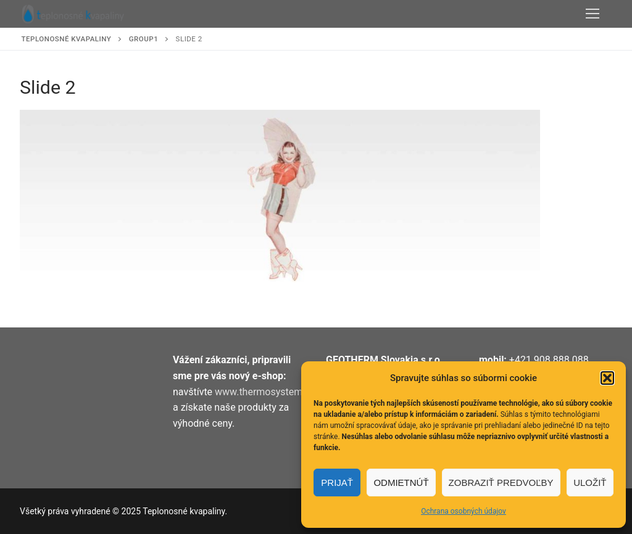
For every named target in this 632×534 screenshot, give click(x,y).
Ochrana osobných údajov (463, 511)
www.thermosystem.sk (265, 392)
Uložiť (589, 482)
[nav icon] (592, 14)
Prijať (337, 482)
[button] (607, 378)
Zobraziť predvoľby (501, 482)
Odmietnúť (400, 482)
